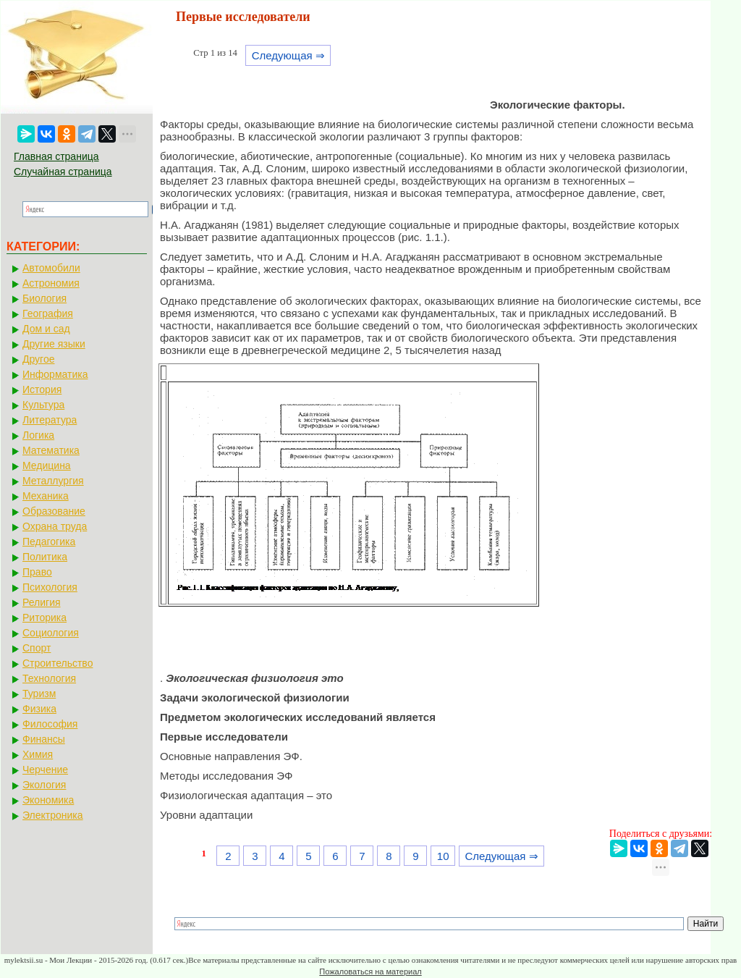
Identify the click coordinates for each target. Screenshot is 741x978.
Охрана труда (54, 526)
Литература (49, 420)
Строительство (57, 663)
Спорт (36, 648)
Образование (53, 511)
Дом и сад (46, 328)
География (47, 313)
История (42, 389)
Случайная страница (63, 171)
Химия (37, 754)
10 (443, 856)
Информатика (55, 374)
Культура (43, 404)
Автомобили (51, 268)
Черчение (45, 769)
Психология (49, 587)
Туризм (39, 693)
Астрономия (51, 283)
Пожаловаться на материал (370, 971)
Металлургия (53, 480)
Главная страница (56, 156)
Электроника (52, 815)
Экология (44, 785)
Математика (51, 450)
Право (37, 572)
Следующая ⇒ (288, 55)
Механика (45, 496)
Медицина (46, 465)
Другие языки (53, 344)
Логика (38, 435)
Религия (41, 602)
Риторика (44, 617)
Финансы (43, 739)
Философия (49, 724)
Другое (38, 359)
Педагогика (48, 541)
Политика (44, 556)
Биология (44, 298)
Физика (39, 708)
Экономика (48, 800)
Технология (49, 678)
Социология (50, 632)
